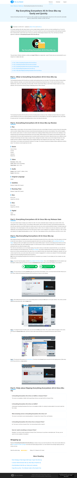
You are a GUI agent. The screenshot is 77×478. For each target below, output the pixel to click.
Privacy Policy (43, 474)
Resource (51, 1)
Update (36, 474)
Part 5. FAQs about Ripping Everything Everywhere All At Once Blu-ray (27, 70)
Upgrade (33, 474)
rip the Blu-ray (29, 359)
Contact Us (49, 474)
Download (58, 1)
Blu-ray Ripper (36, 249)
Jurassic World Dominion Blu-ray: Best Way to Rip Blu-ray (26, 462)
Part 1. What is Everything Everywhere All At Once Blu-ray (25, 62)
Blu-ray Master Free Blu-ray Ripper (36, 260)
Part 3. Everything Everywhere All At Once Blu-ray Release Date (26, 66)
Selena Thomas (33, 26)
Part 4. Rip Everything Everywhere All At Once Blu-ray (24, 68)
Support (64, 1)
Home (12, 5)
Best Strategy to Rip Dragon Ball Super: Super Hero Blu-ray (27, 460)
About (39, 474)
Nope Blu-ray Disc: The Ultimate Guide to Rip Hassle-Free (26, 468)
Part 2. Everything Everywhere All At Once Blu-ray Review (24, 64)
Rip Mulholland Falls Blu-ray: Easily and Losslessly (24, 465)
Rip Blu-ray (21, 5)
